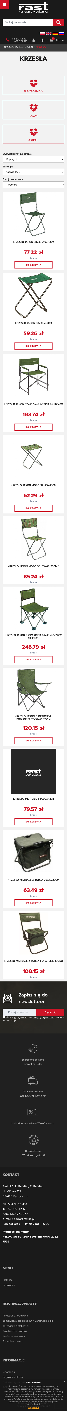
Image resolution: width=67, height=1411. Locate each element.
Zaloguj (34, 40)
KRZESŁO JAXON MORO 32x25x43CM (33, 485)
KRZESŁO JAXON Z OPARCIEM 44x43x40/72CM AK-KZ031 (33, 636)
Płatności (8, 1280)
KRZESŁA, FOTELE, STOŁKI (18, 47)
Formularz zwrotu (13, 1341)
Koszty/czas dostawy (15, 1331)
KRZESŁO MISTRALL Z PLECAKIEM (33, 799)
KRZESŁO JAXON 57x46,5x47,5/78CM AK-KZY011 (33, 404)
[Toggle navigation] (4, 4)
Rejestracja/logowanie (16, 1316)
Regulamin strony (13, 1377)
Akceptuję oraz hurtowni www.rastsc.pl (33, 1019)
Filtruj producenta (13, 179)
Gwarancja (9, 1372)
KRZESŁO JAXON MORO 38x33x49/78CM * (33, 566)
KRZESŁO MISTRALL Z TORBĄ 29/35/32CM (33, 880)
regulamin (22, 1017)
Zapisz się (50, 1012)
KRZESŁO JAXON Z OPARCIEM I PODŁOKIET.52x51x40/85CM (33, 717)
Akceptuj (33, 1408)
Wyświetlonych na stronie (17, 153)
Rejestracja (42, 40)
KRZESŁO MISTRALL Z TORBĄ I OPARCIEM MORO (33, 961)
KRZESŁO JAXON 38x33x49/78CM (33, 242)
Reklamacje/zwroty (14, 1336)
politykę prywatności (43, 1017)
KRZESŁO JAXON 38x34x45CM (33, 323)
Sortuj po (8, 166)
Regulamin (9, 1285)
